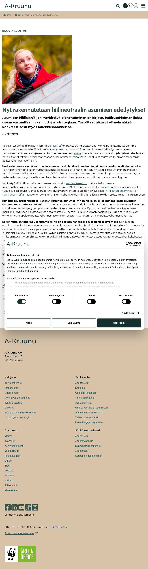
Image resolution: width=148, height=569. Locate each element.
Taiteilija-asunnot (14, 402)
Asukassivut (81, 383)
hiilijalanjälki (50, 145)
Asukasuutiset (12, 455)
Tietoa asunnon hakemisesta (20, 412)
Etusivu (6, 15)
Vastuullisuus (12, 451)
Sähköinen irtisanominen (88, 455)
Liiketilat (9, 407)
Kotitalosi (80, 388)
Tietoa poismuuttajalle (87, 417)
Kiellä (29, 322)
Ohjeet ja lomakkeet (86, 393)
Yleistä (8, 436)
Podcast (9, 470)
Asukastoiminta (83, 402)
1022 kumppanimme (25, 259)
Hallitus (9, 480)
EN (130, 6)
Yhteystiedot (11, 490)
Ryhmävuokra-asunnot (17, 397)
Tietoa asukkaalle (84, 397)
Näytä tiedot (128, 313)
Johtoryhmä (11, 485)
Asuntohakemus (84, 441)
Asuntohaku (81, 451)
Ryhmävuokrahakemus (88, 446)
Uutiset (8, 460)
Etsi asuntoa (11, 388)
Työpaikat (10, 441)
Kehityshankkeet (14, 446)
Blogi (18, 15)
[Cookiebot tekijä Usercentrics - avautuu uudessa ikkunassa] (127, 244)
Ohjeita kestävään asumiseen (91, 407)
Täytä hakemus (13, 383)
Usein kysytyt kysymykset (19, 417)
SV (136, 6)
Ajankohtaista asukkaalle (89, 412)
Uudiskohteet (12, 393)
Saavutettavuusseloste (19, 533)
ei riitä (77, 153)
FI (125, 6)
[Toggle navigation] (143, 5)
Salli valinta (74, 322)
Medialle (9, 475)
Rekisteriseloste (59, 527)
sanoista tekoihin (76, 183)
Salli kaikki (119, 322)
